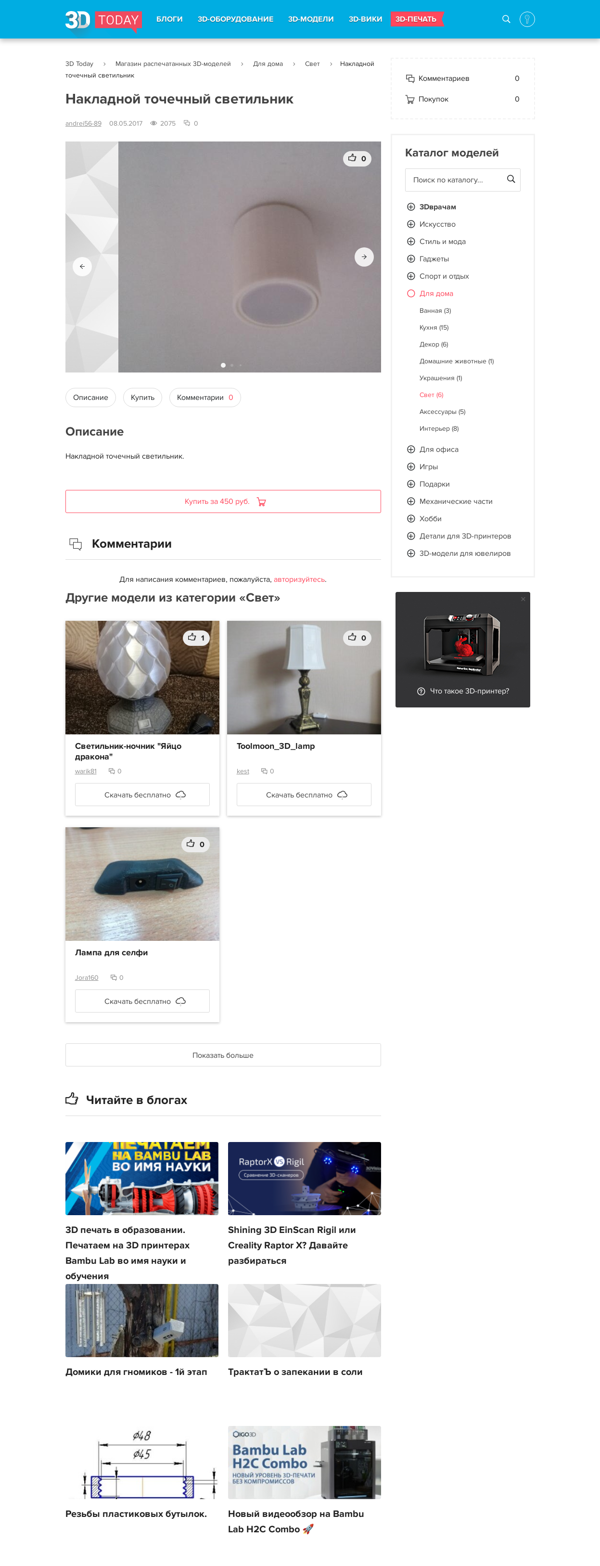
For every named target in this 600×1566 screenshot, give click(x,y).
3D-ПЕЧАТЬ (416, 19)
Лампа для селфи (111, 953)
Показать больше (223, 1055)
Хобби (431, 519)
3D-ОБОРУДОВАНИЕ (235, 19)
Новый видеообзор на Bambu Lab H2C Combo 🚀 (296, 1521)
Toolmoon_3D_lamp (276, 746)
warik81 (86, 771)
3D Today (79, 64)
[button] (82, 266)
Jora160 (87, 978)
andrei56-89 (83, 123)
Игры (429, 467)
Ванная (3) (435, 311)
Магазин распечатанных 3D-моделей (173, 64)
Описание (90, 397)
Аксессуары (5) (442, 412)
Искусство (438, 224)
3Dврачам (438, 207)
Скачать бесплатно (137, 795)
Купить (142, 397)
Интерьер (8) (439, 428)
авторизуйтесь (299, 579)
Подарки (435, 484)
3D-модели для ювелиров (465, 553)
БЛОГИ (169, 19)
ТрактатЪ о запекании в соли (295, 1372)
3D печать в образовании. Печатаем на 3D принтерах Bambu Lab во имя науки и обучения (127, 1253)
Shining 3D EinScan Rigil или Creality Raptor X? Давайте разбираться (292, 1245)
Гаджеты (434, 259)
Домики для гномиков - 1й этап (136, 1372)
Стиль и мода (443, 241)
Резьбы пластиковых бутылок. (136, 1514)
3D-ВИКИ (366, 19)
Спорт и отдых (444, 276)
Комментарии (205, 397)
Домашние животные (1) (457, 361)
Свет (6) (431, 395)
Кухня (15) (434, 327)
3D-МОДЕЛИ (311, 19)
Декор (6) (434, 344)
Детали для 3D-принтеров (465, 536)
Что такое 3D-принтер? (469, 691)
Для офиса (439, 449)
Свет (312, 64)
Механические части (456, 501)
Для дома (268, 64)
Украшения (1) (441, 378)
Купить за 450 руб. (218, 501)
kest (243, 771)
